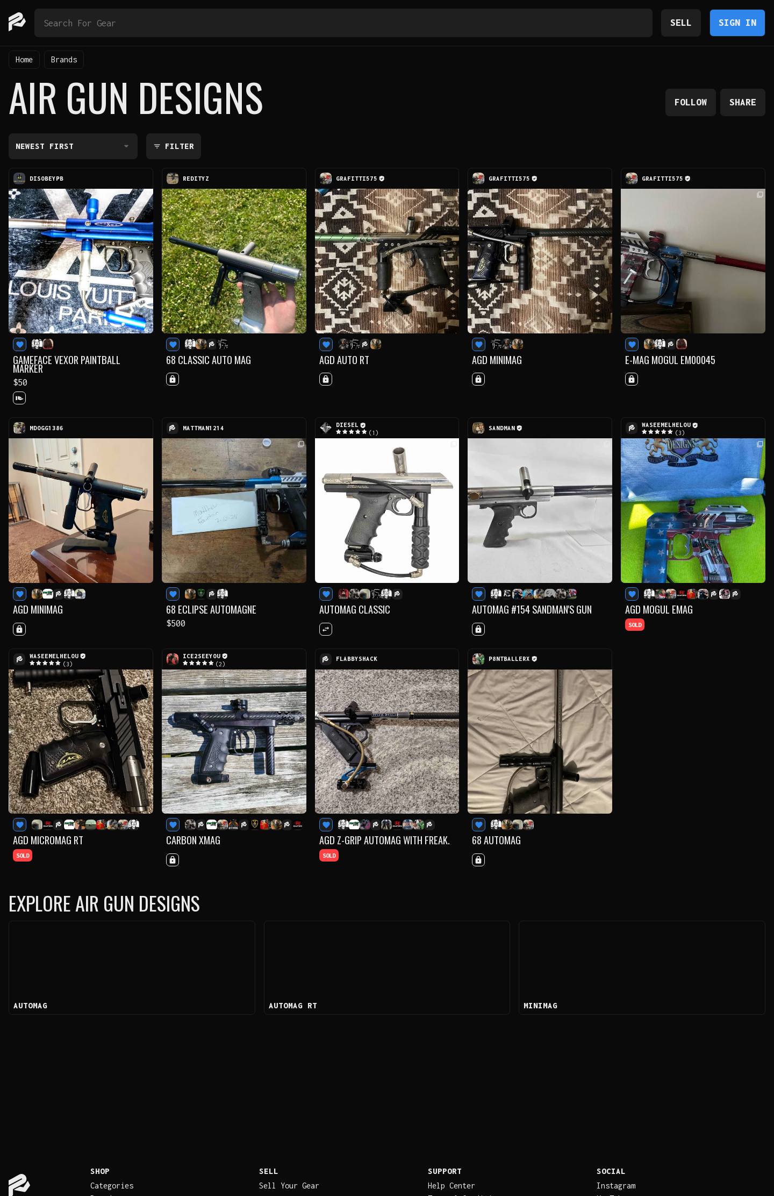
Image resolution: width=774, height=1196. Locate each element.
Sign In (737, 22)
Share (742, 102)
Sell (681, 22)
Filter (173, 146)
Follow (691, 102)
